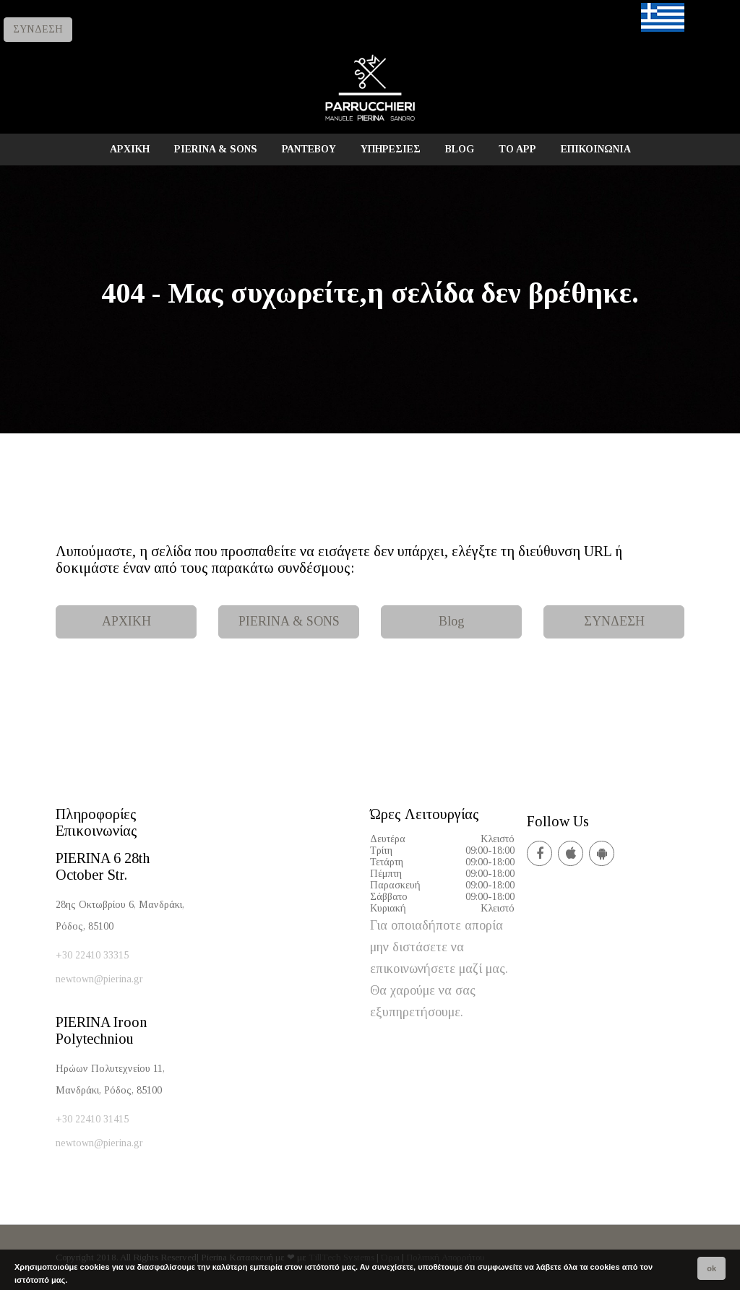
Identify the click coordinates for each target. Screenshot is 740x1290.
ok (711, 1268)
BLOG (459, 149)
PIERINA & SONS (215, 149)
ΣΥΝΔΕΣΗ (38, 29)
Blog (452, 621)
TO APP (517, 149)
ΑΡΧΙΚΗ (130, 149)
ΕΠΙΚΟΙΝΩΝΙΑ (596, 149)
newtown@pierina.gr (99, 979)
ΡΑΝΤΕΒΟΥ (309, 149)
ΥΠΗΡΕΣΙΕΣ (391, 149)
